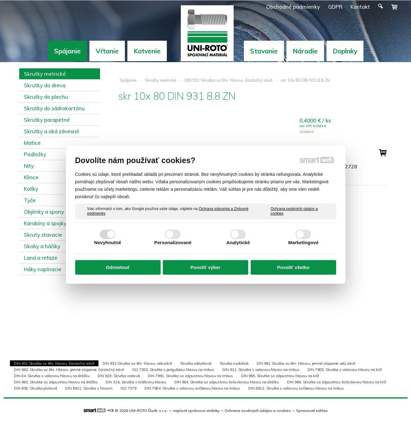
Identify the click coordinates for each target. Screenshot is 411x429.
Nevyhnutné (107, 242)
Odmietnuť (118, 267)
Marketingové (303, 242)
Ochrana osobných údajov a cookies (294, 211)
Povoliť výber (205, 267)
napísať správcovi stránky (196, 410)
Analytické (238, 242)
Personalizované (173, 242)
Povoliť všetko (293, 267)
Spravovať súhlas (312, 410)
